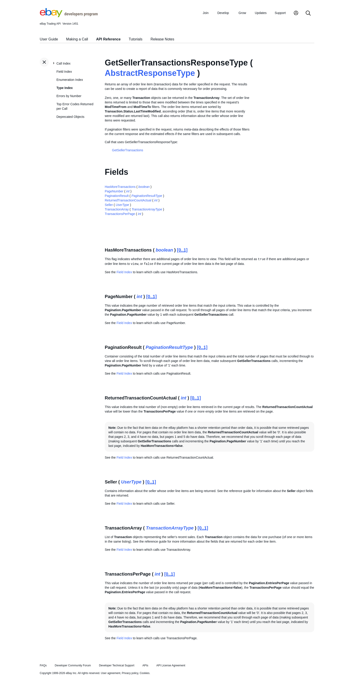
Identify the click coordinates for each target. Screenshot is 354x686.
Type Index (64, 88)
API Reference (108, 39)
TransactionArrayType (147, 209)
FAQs (43, 665)
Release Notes (162, 39)
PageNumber (114, 191)
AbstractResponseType (150, 73)
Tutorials (135, 39)
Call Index (63, 63)
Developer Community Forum (73, 665)
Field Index (64, 71)
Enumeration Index (69, 80)
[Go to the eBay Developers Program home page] (69, 16)
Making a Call (77, 39)
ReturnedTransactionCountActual (128, 200)
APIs (145, 665)
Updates (261, 13)
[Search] (308, 13)
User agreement (110, 673)
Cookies (144, 673)
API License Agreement (170, 665)
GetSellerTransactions (127, 150)
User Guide (49, 39)
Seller (109, 205)
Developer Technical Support (116, 665)
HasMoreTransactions (120, 187)
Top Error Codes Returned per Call (74, 106)
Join (206, 13)
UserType (122, 205)
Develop (223, 13)
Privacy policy (130, 673)
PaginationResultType (146, 196)
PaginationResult (117, 196)
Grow (242, 13)
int (128, 191)
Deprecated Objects (70, 117)
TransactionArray (117, 209)
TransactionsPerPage (120, 214)
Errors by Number (68, 96)
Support (280, 13)
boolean (144, 187)
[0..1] (182, 249)
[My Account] (296, 13)
